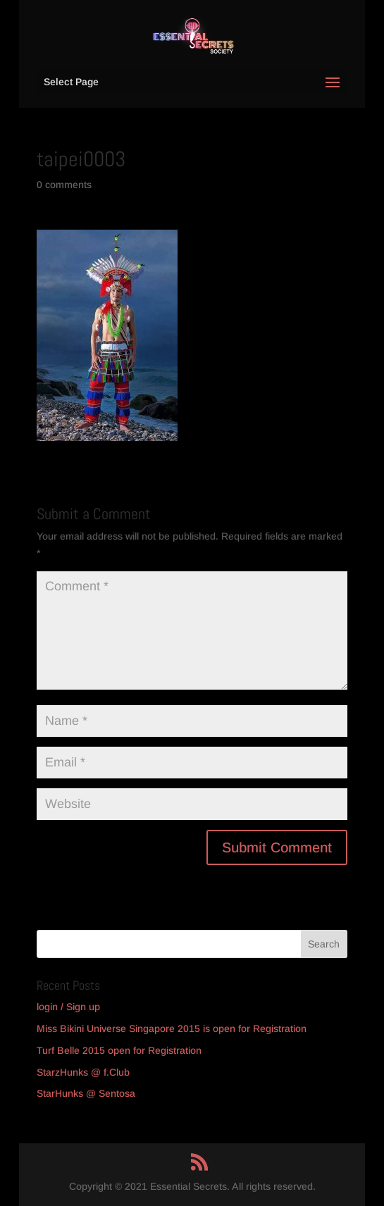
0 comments (64, 184)
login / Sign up (68, 1006)
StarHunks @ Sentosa (86, 1093)
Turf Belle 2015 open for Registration (119, 1050)
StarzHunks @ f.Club (83, 1072)
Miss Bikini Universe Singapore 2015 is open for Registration (171, 1028)
